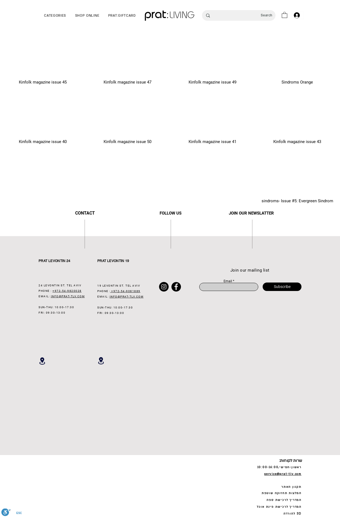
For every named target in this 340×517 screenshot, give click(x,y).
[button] (55, 15)
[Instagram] (164, 287)
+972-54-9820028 (67, 290)
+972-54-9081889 (125, 291)
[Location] (42, 361)
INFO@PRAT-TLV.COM (68, 296)
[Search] (246, 15)
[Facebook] (176, 287)
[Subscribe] (282, 287)
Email (228, 281)
